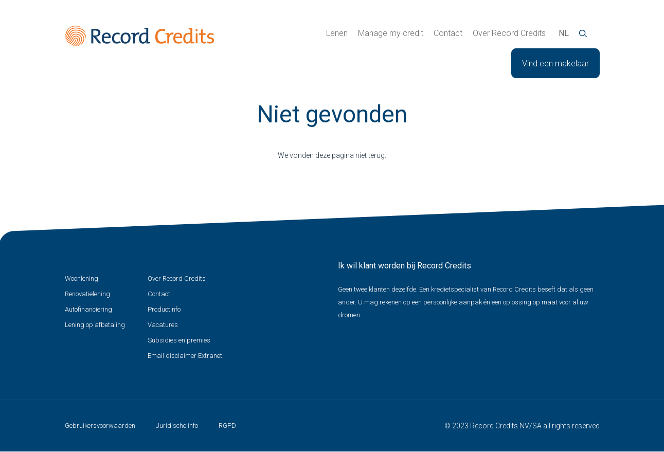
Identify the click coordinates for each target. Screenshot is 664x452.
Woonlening (81, 278)
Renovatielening (87, 294)
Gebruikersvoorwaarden (100, 425)
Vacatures (163, 325)
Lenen (337, 33)
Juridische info (177, 425)
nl (564, 33)
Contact (448, 33)
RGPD (227, 425)
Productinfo (164, 309)
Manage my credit (390, 33)
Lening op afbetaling (95, 325)
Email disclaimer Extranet (185, 355)
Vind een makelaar (555, 63)
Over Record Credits (509, 33)
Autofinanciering (88, 309)
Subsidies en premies (179, 340)
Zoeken (583, 33)
